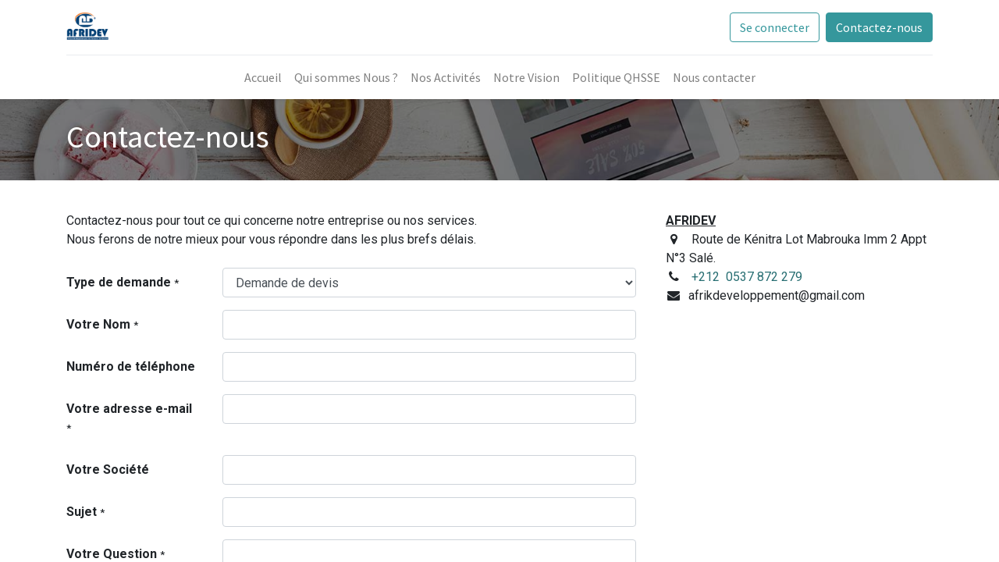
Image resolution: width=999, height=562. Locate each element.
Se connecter (774, 27)
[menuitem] (263, 77)
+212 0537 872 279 (746, 276)
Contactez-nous (879, 27)
